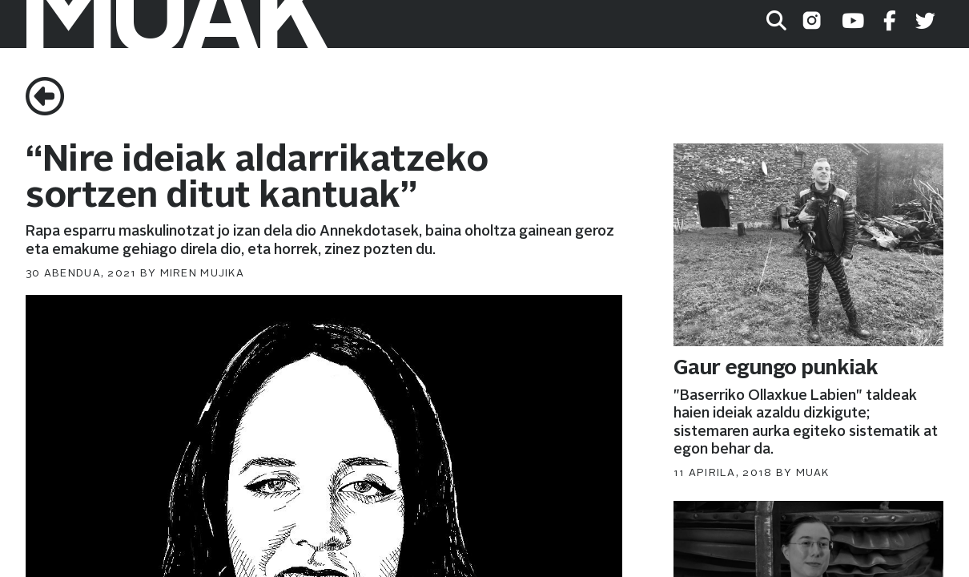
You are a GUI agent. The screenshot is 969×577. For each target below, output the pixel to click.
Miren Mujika (202, 273)
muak (813, 473)
